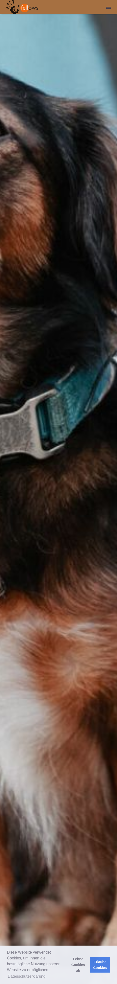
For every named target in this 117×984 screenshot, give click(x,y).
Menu (108, 7)
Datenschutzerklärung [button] (27, 976)
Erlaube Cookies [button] (100, 965)
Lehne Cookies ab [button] (78, 965)
